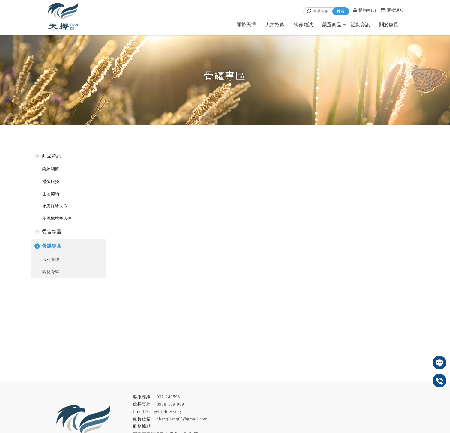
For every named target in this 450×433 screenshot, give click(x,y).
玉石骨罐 (50, 259)
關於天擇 (246, 24)
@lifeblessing (167, 411)
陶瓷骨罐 (50, 272)
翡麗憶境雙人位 (57, 218)
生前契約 (50, 194)
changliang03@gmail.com (184, 419)
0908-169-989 (170, 404)
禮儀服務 (50, 181)
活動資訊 (360, 24)
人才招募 (274, 24)
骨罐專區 (51, 246)
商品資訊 (51, 155)
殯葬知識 (303, 24)
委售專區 (51, 231)
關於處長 (388, 24)
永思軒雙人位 (55, 206)
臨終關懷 (50, 169)
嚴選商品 (331, 24)
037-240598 (168, 397)
